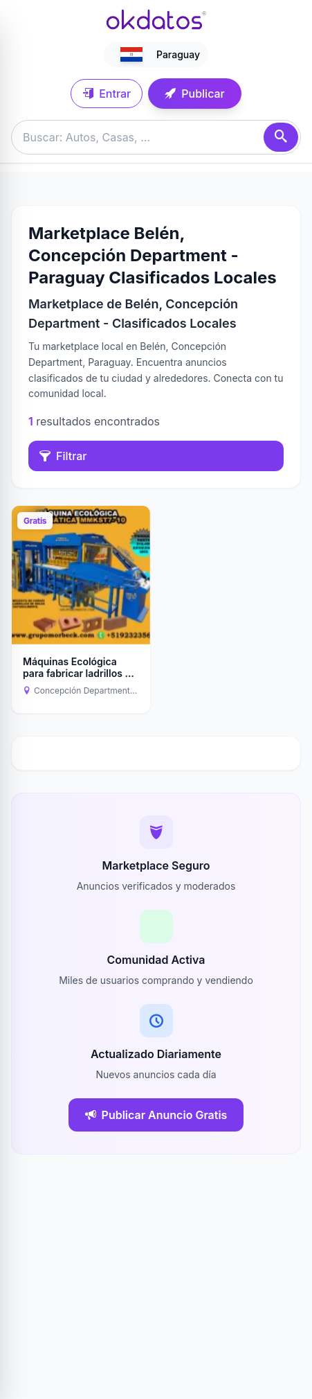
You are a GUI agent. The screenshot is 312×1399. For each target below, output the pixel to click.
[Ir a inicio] (156, 19)
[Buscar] (281, 137)
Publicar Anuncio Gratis (156, 1115)
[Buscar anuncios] (156, 137)
